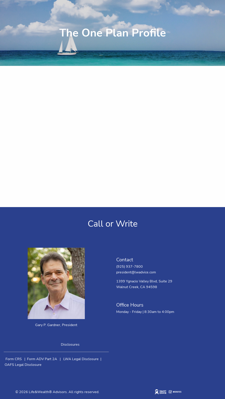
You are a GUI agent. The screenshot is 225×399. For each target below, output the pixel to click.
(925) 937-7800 (129, 266)
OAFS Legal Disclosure (23, 364)
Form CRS (13, 359)
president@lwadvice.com (136, 272)
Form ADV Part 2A (42, 359)
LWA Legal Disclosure (81, 359)
